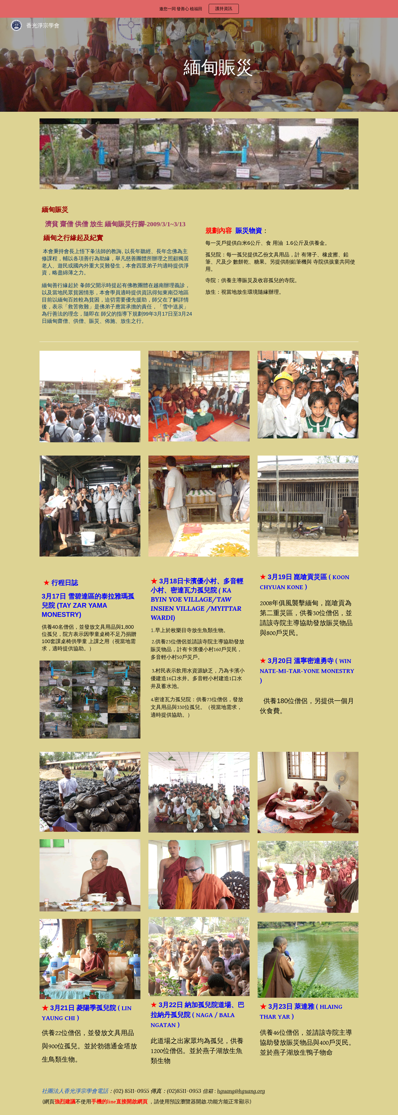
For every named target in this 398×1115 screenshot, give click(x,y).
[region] (199, 9)
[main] (212, 65)
